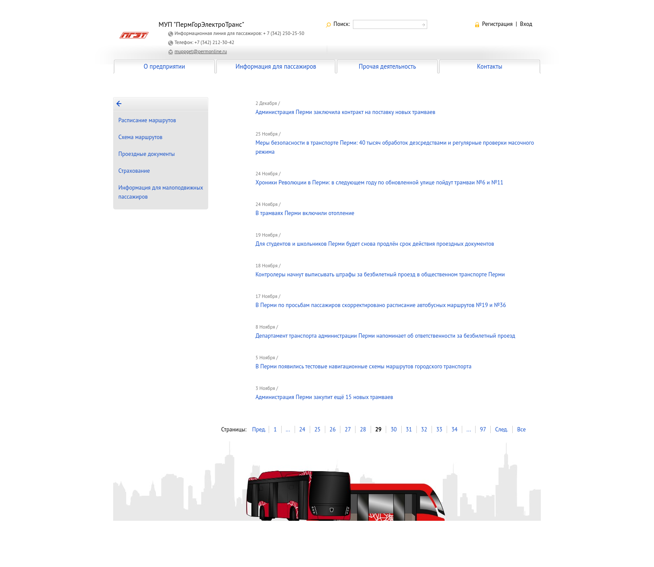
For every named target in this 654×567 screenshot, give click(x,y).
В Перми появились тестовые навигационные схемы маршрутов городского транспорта (363, 366)
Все (521, 429)
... (288, 429)
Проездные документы (146, 154)
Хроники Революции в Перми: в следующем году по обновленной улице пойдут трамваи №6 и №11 (379, 182)
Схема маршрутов (140, 137)
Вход (526, 24)
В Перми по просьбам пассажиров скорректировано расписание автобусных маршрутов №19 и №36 (380, 305)
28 (363, 429)
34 (454, 429)
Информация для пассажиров (275, 66)
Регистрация (497, 24)
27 (348, 429)
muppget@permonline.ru (201, 51)
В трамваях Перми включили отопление (304, 213)
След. (501, 429)
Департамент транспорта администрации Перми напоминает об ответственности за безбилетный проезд (385, 335)
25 (317, 429)
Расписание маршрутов (147, 120)
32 (424, 429)
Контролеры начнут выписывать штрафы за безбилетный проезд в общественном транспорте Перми (380, 274)
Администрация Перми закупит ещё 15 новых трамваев (324, 397)
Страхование (134, 170)
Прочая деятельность (387, 66)
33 (439, 429)
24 (302, 429)
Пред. (259, 429)
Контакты (489, 66)
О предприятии (164, 66)
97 (483, 429)
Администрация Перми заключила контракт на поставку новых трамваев (345, 112)
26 (333, 429)
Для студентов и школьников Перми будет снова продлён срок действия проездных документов (374, 243)
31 (409, 429)
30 (393, 429)
